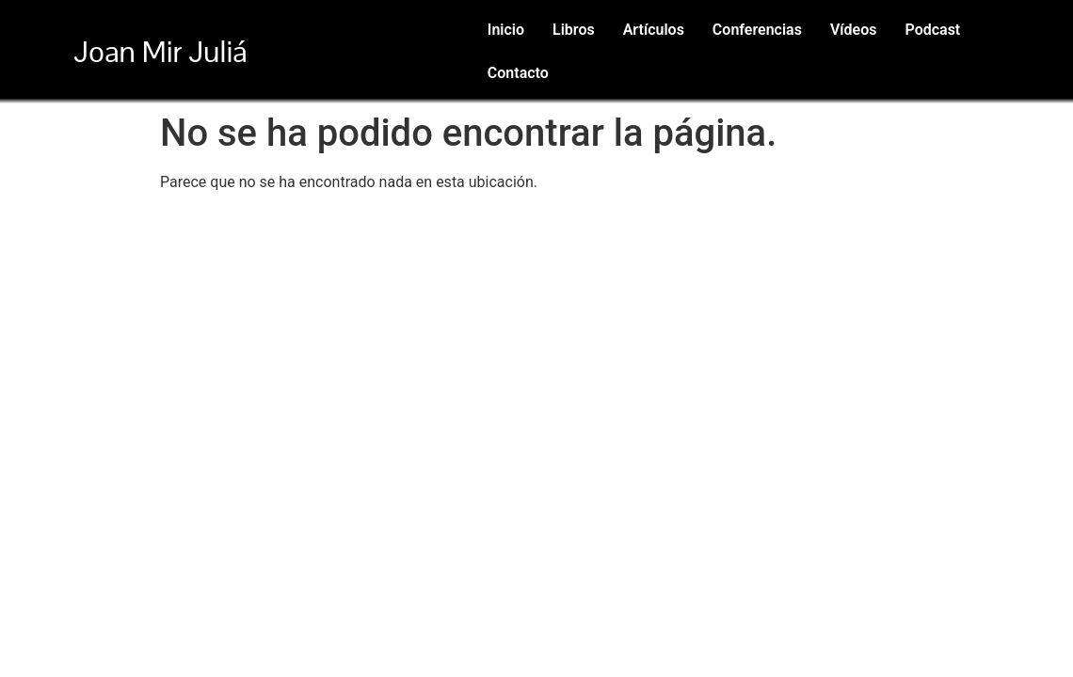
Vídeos (853, 30)
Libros (574, 30)
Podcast (932, 30)
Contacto (518, 73)
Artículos (653, 30)
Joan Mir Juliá (160, 51)
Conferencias (757, 30)
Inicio (506, 30)
